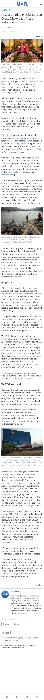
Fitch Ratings (7, 135)
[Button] (39, 36)
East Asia (5, 10)
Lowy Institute (14, 172)
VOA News (8, 27)
